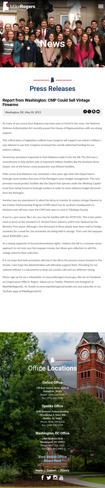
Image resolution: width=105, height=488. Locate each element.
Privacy (64, 470)
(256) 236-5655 (56, 394)
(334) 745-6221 (56, 421)
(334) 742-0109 (55, 425)
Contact (51, 470)
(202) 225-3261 (56, 445)
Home (39, 470)
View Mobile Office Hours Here (52, 459)
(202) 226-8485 (55, 448)
